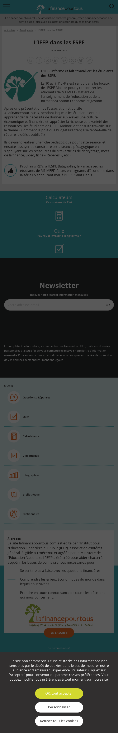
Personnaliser (59, 707)
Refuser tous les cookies (59, 721)
